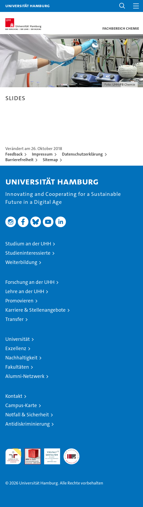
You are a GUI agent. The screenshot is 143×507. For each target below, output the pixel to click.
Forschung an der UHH (29, 282)
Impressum (42, 154)
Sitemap (50, 159)
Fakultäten (17, 367)
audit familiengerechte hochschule (13, 456)
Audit (30, 451)
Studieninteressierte (28, 253)
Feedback (14, 154)
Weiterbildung (21, 262)
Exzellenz (15, 348)
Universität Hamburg (27, 5)
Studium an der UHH (28, 243)
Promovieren (19, 300)
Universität (17, 339)
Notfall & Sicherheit (27, 414)
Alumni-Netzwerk (24, 376)
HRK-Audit (49, 454)
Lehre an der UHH (24, 291)
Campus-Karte (21, 405)
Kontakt (13, 396)
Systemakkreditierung (71, 451)
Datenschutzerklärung (82, 154)
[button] (122, 6)
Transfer (14, 319)
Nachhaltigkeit (21, 357)
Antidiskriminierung (27, 424)
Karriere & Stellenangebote (35, 310)
